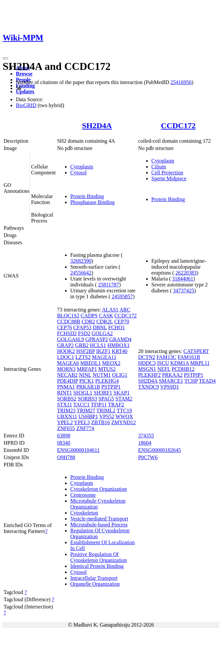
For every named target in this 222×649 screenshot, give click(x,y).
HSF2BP (85, 351)
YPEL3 (82, 422)
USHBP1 (88, 416)
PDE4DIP (67, 381)
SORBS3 (87, 398)
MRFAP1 (87, 369)
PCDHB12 (183, 369)
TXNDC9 (148, 387)
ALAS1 (110, 309)
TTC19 (124, 410)
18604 (144, 443)
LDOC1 (65, 357)
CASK (106, 315)
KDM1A (180, 363)
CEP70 (121, 321)
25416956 (181, 82)
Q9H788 (66, 457)
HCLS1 (98, 345)
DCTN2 (146, 357)
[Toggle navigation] (5, 58)
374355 (146, 435)
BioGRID (26, 105)
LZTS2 (82, 357)
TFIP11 (99, 404)
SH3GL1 (82, 393)
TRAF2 (116, 404)
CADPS (89, 315)
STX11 (64, 404)
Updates (25, 91)
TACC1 (81, 404)
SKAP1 (121, 393)
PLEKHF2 (149, 375)
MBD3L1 (90, 363)
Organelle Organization (95, 584)
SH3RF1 (103, 393)
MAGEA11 (104, 357)
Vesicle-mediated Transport (99, 518)
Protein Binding (87, 196)
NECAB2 (67, 375)
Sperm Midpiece (168, 178)
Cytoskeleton (84, 513)
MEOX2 (111, 363)
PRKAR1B (88, 387)
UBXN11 (67, 416)
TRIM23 (66, 410)
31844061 (182, 278)
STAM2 (123, 398)
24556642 (80, 273)
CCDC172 (178, 125)
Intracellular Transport (94, 578)
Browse (24, 73)
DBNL (100, 327)
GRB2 (82, 345)
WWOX (124, 416)
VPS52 (106, 416)
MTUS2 (106, 369)
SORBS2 (67, 398)
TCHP (191, 381)
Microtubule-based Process (99, 524)
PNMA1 (66, 387)
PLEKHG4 (107, 381)
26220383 (186, 273)
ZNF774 (85, 428)
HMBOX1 (118, 345)
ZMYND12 (123, 422)
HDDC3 (147, 363)
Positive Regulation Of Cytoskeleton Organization (98, 557)
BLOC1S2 (68, 315)
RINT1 (64, 393)
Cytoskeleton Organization (98, 489)
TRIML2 (105, 410)
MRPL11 (200, 363)
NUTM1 (102, 375)
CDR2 (88, 321)
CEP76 (64, 327)
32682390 (80, 261)
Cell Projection (167, 172)
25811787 (108, 284)
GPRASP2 (96, 339)
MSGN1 (147, 369)
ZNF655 (66, 428)
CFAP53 (82, 327)
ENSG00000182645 (159, 450)
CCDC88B (68, 321)
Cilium (158, 166)
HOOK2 (66, 351)
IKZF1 (103, 351)
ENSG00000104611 (78, 450)
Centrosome (83, 495)
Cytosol (78, 172)
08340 (63, 443)
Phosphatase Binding (92, 202)
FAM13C (166, 357)
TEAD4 (207, 381)
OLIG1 (119, 375)
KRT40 (119, 351)
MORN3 (66, 369)
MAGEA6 (68, 363)
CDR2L (104, 321)
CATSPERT (196, 351)
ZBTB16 (100, 422)
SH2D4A (97, 125)
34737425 (183, 290)
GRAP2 (65, 345)
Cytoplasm (81, 166)
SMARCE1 (171, 381)
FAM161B (189, 357)
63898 (63, 435)
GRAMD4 (120, 339)
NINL (85, 375)
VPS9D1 (169, 387)
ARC (124, 309)
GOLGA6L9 (70, 339)
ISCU (163, 363)
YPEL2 (65, 422)
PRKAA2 (172, 375)
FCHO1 (116, 327)
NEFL (163, 369)
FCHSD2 (67, 333)
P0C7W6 (148, 457)
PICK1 (86, 381)
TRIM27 (86, 410)
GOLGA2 (102, 333)
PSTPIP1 (111, 387)
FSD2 (84, 333)
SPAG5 (106, 398)
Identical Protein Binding (97, 566)
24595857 (122, 296)
